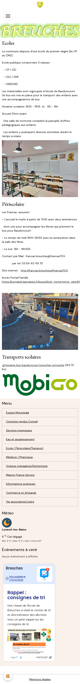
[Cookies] (7, 676)
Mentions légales (40, 679)
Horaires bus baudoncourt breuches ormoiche (34, 365)
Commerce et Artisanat (21, 492)
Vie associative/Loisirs (20, 501)
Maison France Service (20, 475)
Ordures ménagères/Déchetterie (27, 466)
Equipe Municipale (17, 412)
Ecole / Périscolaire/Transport (24, 448)
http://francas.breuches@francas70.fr (44, 270)
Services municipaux (19, 430)
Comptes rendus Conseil (22, 421)
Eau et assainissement (20, 439)
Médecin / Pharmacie (19, 457)
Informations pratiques (20, 484)
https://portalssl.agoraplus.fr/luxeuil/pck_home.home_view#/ (41, 281)
